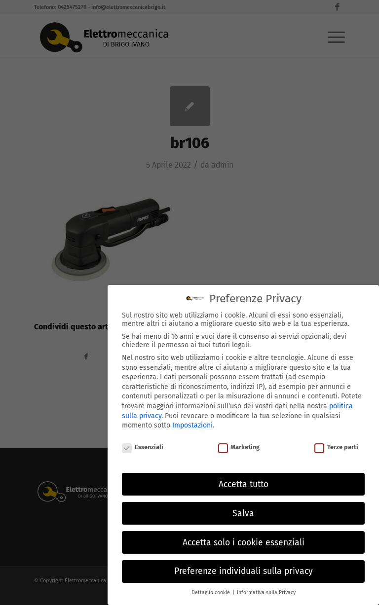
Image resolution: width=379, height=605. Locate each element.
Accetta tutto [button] (243, 483)
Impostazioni (192, 424)
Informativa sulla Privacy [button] (266, 591)
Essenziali (142, 446)
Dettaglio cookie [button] (211, 591)
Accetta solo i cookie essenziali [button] (243, 541)
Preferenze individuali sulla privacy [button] (243, 570)
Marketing (239, 446)
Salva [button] (243, 512)
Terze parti (336, 446)
